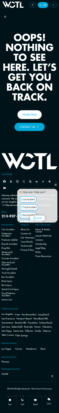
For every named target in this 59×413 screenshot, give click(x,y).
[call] (22, 400)
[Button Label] (32, 5)
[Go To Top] (52, 376)
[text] (9, 400)
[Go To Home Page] (13, 6)
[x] (24, 181)
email (35, 404)
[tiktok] (43, 181)
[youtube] (4, 188)
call (22, 404)
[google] (30, 181)
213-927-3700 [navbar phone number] (14, 216)
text (10, 404)
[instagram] (17, 181)
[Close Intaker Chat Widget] (55, 184)
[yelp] (11, 181)
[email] (35, 400)
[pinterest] (49, 181)
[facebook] (4, 181)
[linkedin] (36, 181)
